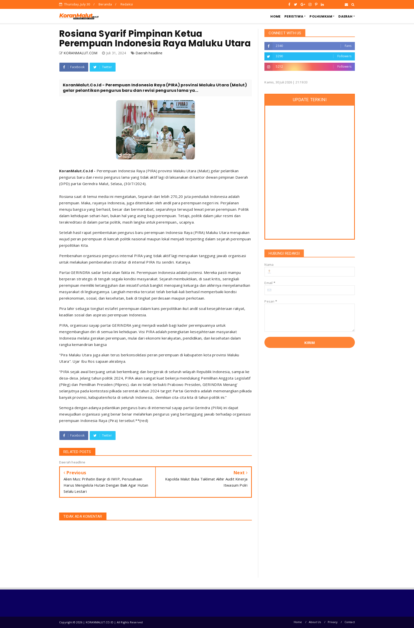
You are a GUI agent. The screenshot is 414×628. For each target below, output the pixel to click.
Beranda (105, 4)
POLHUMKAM (321, 16)
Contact (350, 622)
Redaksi (127, 4)
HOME (275, 16)
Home (298, 622)
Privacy (333, 622)
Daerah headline (149, 53)
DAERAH (345, 16)
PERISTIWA (293, 16)
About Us (315, 622)
